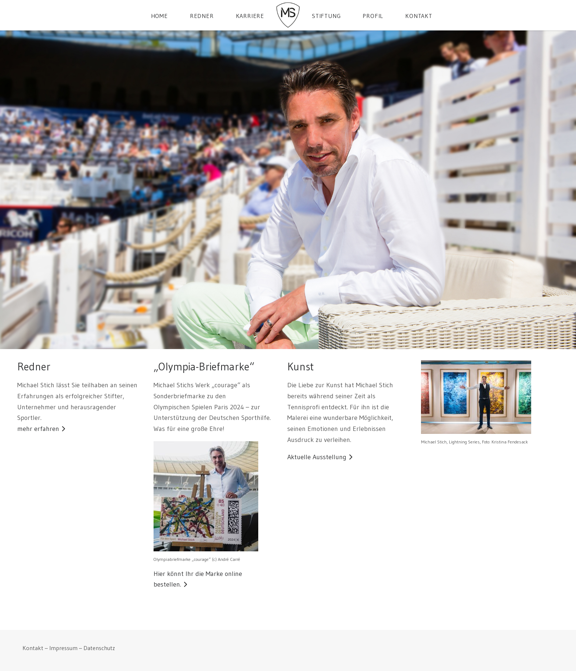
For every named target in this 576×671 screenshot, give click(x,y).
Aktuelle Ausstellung (316, 457)
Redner (202, 15)
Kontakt (418, 15)
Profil (373, 15)
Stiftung (326, 15)
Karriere (250, 15)
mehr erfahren (38, 429)
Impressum (63, 648)
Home (159, 15)
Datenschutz (99, 648)
